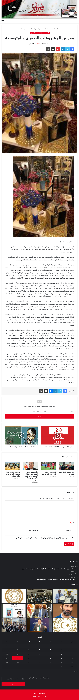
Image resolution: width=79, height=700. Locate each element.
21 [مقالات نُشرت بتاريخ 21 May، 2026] (18, 658)
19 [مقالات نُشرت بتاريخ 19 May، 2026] (39, 658)
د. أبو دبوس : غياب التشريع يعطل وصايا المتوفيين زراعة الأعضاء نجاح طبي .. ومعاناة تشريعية (31, 476)
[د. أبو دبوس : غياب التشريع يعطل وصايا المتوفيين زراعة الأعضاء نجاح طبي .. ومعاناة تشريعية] (30, 466)
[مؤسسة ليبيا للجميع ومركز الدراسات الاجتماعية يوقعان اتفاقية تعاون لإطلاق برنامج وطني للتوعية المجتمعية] (65, 596)
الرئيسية (55, 29)
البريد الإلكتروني (69, 530)
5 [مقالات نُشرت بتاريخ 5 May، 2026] (39, 650)
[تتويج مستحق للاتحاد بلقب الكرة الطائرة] (66, 466)
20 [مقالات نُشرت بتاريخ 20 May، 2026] (28, 658)
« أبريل (75, 671)
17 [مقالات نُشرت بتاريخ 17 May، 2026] (61, 658)
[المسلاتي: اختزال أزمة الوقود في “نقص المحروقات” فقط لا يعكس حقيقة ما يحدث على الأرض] (65, 611)
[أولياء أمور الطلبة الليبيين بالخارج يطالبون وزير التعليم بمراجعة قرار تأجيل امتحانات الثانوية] (14, 596)
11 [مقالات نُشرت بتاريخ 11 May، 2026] (50, 654)
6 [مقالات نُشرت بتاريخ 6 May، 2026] (28, 650)
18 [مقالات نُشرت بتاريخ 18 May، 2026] (50, 658)
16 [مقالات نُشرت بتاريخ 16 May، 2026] (72, 658)
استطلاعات (47, 29)
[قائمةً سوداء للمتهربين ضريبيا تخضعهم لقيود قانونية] (39, 611)
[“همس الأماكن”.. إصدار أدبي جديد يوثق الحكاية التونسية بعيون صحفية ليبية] (14, 611)
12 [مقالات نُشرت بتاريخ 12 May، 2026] (39, 654)
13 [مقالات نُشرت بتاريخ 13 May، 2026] (28, 654)
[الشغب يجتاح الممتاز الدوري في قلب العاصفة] (48, 466)
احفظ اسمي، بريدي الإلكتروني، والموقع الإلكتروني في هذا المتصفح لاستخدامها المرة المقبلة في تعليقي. (44, 538)
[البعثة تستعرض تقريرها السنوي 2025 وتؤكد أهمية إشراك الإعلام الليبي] (14, 625)
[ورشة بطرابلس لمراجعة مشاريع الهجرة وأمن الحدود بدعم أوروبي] (39, 596)
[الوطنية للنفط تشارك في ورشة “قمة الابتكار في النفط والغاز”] (39, 625)
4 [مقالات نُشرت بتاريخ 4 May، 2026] (50, 650)
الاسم (72, 523)
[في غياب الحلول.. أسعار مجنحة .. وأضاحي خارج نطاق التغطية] (12, 466)
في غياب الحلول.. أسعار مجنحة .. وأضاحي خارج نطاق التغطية (13, 474)
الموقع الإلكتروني (33, 530)
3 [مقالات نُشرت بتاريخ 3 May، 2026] (61, 650)
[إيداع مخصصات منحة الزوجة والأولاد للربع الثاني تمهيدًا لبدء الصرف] (65, 625)
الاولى (39, 33)
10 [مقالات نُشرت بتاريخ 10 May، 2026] (61, 654)
